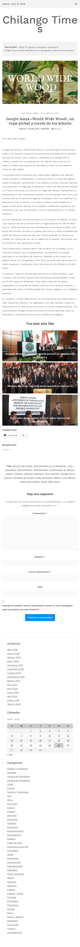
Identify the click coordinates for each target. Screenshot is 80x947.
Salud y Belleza (15, 917)
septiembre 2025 (16, 677)
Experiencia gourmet (17, 846)
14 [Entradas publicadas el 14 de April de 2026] (21, 740)
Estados (11, 839)
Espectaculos (14, 835)
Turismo (11, 928)
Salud (10, 913)
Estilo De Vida (14, 843)
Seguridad (12, 920)
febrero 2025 (14, 704)
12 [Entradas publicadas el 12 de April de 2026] (68, 735)
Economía (12, 819)
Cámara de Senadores (18, 780)
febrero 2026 (14, 657)
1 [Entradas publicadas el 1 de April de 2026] (30, 730)
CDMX (10, 784)
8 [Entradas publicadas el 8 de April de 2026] (30, 735)
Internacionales (15, 866)
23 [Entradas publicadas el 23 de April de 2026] (40, 745)
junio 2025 (12, 688)
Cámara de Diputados (18, 776)
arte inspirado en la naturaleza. (50, 466)
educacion (12, 827)
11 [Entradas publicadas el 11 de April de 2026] (59, 735)
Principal (52, 47)
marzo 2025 (13, 700)
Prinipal (11, 909)
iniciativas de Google (23, 477)
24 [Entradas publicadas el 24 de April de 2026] (49, 745)
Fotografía (12, 850)
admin (35, 113)
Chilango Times (40, 24)
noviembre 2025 (15, 669)
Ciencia (10, 788)
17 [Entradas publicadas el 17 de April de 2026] (50, 740)
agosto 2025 (13, 680)
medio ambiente (15, 874)
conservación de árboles (61, 470)
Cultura (10, 807)
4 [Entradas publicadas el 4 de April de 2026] (58, 730)
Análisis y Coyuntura (17, 768)
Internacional (14, 862)
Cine (9, 796)
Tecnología (12, 924)
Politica (11, 889)
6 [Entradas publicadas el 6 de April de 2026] (11, 735)
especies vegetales (34, 473)
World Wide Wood (50, 481)
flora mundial (52, 473)
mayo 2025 (13, 692)
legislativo (12, 870)
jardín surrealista (44, 477)
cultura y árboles (14, 473)
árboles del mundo (23, 466)
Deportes (12, 815)
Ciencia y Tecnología (37, 47)
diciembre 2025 (15, 665)
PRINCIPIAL (13, 905)
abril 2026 (12, 649)
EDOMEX (11, 823)
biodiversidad (41, 470)
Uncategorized (14, 932)
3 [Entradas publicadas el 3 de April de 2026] (49, 730)
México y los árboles (64, 477)
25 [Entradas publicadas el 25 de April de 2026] (59, 745)
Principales (12, 901)
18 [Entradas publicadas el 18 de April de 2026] (59, 740)
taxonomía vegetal (29, 481)
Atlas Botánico (25, 470)
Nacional (11, 882)
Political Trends (15, 893)
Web (40, 587)
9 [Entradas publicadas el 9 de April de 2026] (40, 735)
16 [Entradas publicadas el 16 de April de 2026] (40, 740)
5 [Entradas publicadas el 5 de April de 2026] (68, 730)
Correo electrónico (40, 572)
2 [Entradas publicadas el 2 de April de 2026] (40, 730)
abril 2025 (12, 696)
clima (10, 800)
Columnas (12, 804)
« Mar (10, 754)
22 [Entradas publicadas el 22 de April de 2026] (31, 745)
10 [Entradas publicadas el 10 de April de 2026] (50, 735)
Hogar (10, 854)
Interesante (13, 858)
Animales (11, 772)
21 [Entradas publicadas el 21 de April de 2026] (21, 745)
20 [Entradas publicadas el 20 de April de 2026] (11, 745)
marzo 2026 (13, 653)
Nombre (40, 557)
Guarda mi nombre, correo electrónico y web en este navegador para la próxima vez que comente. (37, 607)
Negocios (12, 885)
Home (21, 47)
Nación (10, 878)
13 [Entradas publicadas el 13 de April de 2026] (12, 740)
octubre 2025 (14, 673)
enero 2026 (13, 661)
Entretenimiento (15, 831)
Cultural (11, 811)
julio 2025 (12, 684)
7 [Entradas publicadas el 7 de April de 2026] (21, 735)
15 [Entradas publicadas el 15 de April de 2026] (31, 740)
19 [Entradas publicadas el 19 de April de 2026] (68, 740)
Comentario (40, 513)
